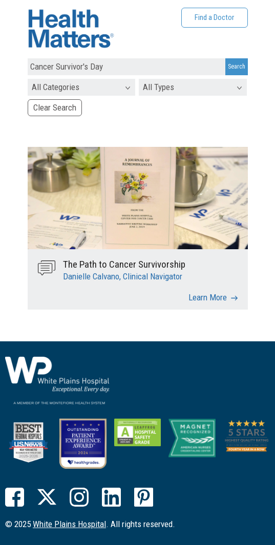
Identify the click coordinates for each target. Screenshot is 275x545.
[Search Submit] (236, 67)
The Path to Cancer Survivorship (124, 264)
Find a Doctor (214, 17)
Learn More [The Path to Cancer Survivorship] (207, 297)
